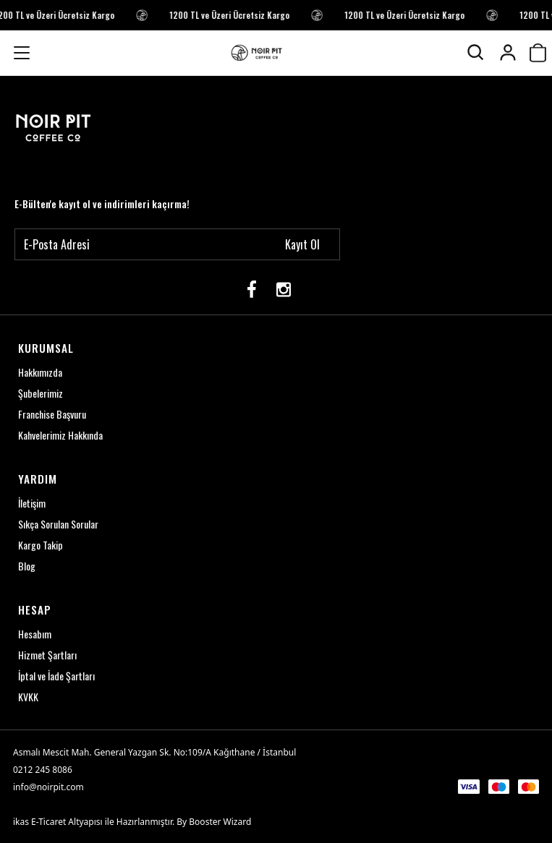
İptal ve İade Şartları (56, 675)
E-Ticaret (48, 822)
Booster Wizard (220, 822)
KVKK (28, 696)
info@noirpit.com (48, 787)
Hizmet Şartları (47, 654)
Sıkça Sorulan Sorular (58, 523)
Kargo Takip (40, 544)
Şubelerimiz (40, 393)
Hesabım (34, 633)
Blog (26, 565)
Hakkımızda (40, 372)
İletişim (32, 502)
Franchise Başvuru (52, 414)
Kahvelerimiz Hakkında (60, 434)
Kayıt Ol (302, 244)
